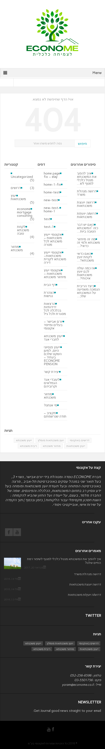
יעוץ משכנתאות (18, 197)
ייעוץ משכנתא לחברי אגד (53, 337)
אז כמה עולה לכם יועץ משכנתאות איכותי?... (86, 273)
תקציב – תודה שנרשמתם (55, 414)
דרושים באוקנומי (79, 440)
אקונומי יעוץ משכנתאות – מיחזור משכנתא (55, 274)
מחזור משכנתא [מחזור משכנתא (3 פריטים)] (65, 649)
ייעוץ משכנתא (24, 440)
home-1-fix (52, 184)
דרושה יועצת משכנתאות (86, 204)
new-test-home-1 (52, 209)
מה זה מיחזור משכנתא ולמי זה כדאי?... (88, 243)
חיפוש (82, 143)
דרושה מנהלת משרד (87, 193)
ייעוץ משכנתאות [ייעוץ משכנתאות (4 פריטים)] (89, 649)
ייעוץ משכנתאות (75, 446)
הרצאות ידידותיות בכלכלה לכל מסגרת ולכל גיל (55, 309)
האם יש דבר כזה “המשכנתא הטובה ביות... (87, 228)
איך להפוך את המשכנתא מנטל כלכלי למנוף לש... (87, 178)
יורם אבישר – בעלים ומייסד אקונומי (53, 325)
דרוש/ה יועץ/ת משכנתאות (86, 215)
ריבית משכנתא (28, 446)
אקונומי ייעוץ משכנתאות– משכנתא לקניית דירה (55, 257)
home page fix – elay (52, 175)
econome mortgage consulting (24, 212)
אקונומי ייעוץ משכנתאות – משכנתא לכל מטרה (53, 239)
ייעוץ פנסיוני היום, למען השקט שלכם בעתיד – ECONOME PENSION (53, 356)
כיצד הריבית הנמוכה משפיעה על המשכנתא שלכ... (88, 291)
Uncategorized (22, 176)
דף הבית (50, 285)
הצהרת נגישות (49, 294)
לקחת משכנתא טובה (23, 230)
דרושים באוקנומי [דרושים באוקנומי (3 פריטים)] (89, 643)
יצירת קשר (51, 372)
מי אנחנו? (50, 405)
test (47, 219)
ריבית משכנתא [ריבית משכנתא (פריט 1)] (41, 649)
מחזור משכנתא (17, 248)
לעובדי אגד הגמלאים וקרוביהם (52, 383)
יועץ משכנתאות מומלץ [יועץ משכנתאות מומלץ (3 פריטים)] (60, 643)
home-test (52, 192)
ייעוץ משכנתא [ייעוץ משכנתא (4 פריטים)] (33, 643)
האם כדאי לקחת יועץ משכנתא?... (85, 257)
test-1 (49, 227)
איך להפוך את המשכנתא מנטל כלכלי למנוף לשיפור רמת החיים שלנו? (64, 561)
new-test (51, 200)
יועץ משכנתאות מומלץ (51, 440)
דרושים (16, 188)
